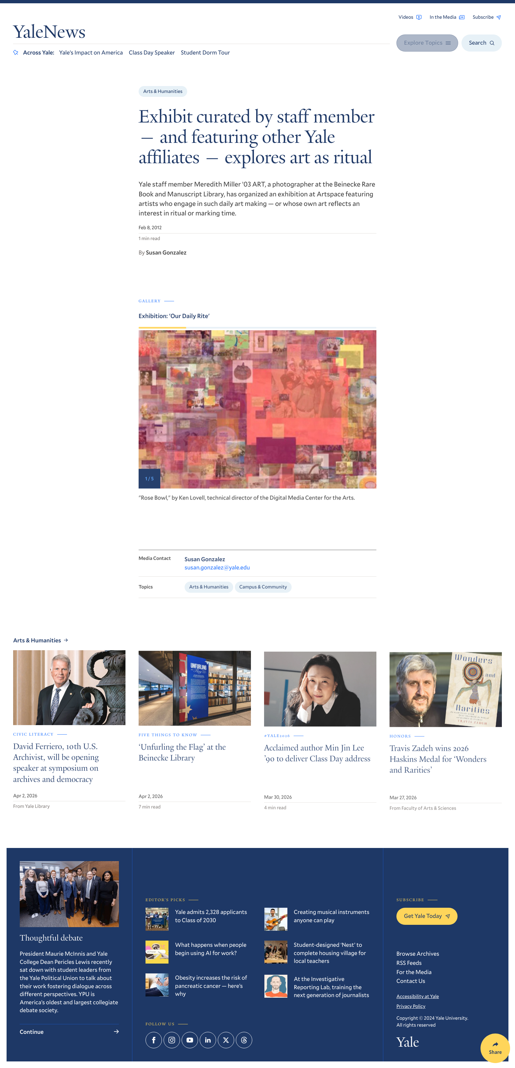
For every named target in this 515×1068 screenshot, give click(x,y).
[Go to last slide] (198, 425)
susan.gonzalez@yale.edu (217, 576)
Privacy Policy (410, 1006)
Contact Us (410, 981)
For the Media (414, 972)
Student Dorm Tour (205, 52)
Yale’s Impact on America (91, 52)
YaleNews (49, 33)
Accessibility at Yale (417, 996)
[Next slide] (317, 425)
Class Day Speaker (152, 52)
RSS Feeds (409, 963)
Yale (407, 1044)
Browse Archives (417, 953)
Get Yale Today (427, 916)
